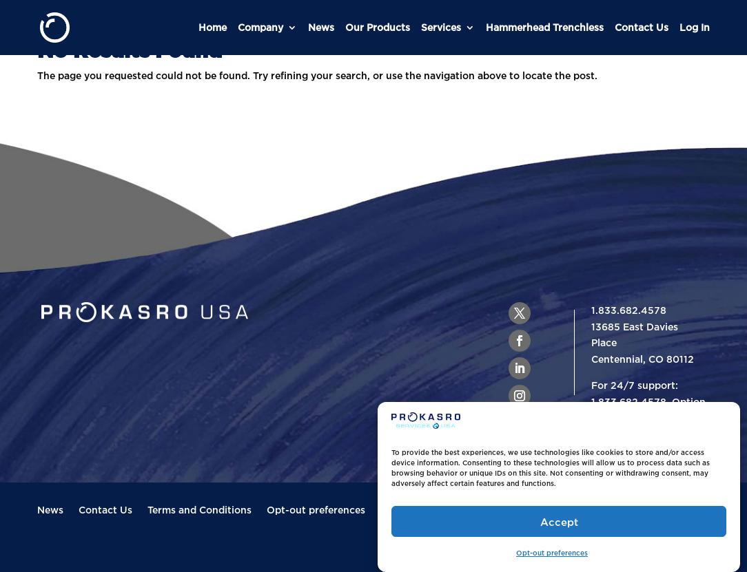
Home (212, 27)
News (321, 27)
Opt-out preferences (552, 553)
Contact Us (641, 27)
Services (441, 27)
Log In (694, 27)
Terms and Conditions (199, 510)
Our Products (377, 27)
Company (260, 27)
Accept (559, 521)
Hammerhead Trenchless (545, 27)
